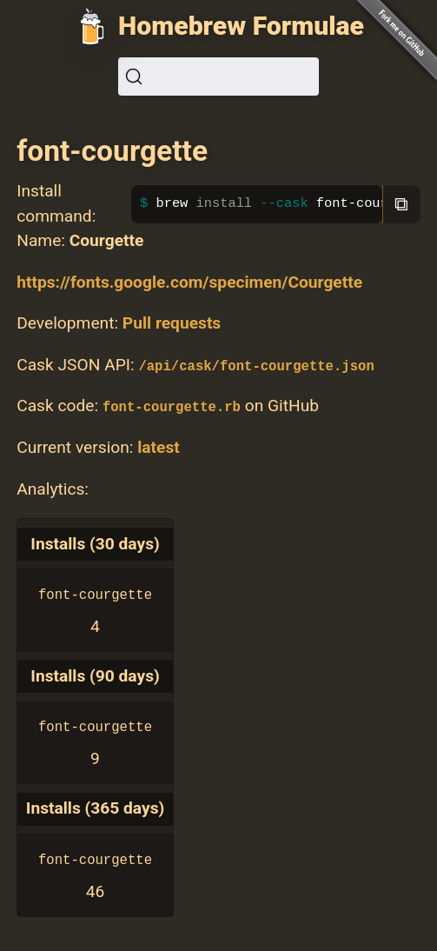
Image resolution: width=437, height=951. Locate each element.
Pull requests (171, 323)
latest (158, 447)
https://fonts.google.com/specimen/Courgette (189, 282)
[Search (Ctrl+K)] (218, 76)
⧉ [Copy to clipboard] (401, 204)
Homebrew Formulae (241, 25)
